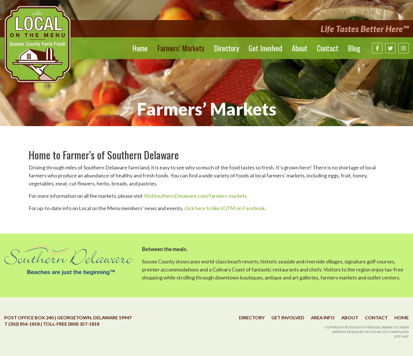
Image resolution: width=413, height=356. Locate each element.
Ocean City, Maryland (389, 332)
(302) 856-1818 (24, 323)
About (299, 48)
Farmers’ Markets (180, 48)
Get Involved (265, 48)
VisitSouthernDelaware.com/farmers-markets (195, 196)
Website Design (345, 332)
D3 (367, 332)
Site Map (401, 336)
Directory (226, 48)
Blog (354, 48)
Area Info (323, 317)
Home (140, 48)
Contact (327, 48)
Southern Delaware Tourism (383, 327)
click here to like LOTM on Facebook (224, 208)
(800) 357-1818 (83, 323)
